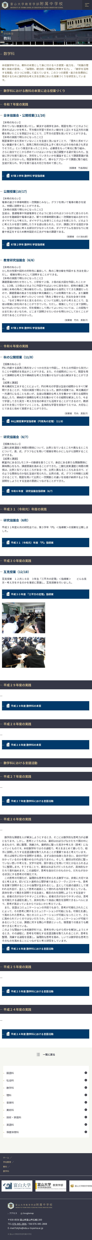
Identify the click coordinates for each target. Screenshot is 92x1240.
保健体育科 (12, 1132)
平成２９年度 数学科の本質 (26, 706)
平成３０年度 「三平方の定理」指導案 (32, 594)
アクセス (13, 1213)
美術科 (10, 1110)
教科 (5, 1166)
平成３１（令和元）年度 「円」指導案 (32, 542)
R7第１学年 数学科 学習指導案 (28, 328)
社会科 (10, 1080)
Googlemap (28, 1213)
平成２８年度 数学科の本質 (26, 745)
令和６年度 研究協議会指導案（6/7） (32, 491)
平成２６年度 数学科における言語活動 (32, 948)
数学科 (10, 1088)
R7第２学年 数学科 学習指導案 (28, 244)
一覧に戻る (49, 1054)
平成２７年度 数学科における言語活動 (32, 801)
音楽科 (10, 1102)
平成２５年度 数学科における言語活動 (32, 991)
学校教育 (7, 1162)
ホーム (6, 1157)
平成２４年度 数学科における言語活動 (32, 1034)
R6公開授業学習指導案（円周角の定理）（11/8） (38, 421)
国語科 (10, 1073)
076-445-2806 (19, 1223)
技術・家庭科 (13, 1117)
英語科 (10, 1125)
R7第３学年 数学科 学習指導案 (28, 176)
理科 (8, 1095)
